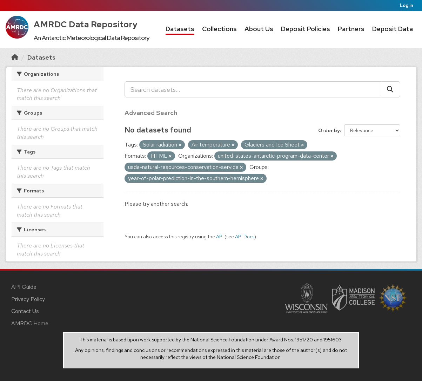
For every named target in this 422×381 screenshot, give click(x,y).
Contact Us (25, 311)
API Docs (244, 236)
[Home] (14, 57)
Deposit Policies (305, 29)
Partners (351, 29)
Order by (329, 130)
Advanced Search (151, 113)
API (219, 236)
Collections (219, 29)
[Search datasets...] (253, 89)
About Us (259, 29)
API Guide (23, 287)
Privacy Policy (28, 299)
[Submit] (390, 89)
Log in (406, 5)
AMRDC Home (29, 323)
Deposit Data (392, 29)
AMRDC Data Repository (86, 24)
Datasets (180, 29)
